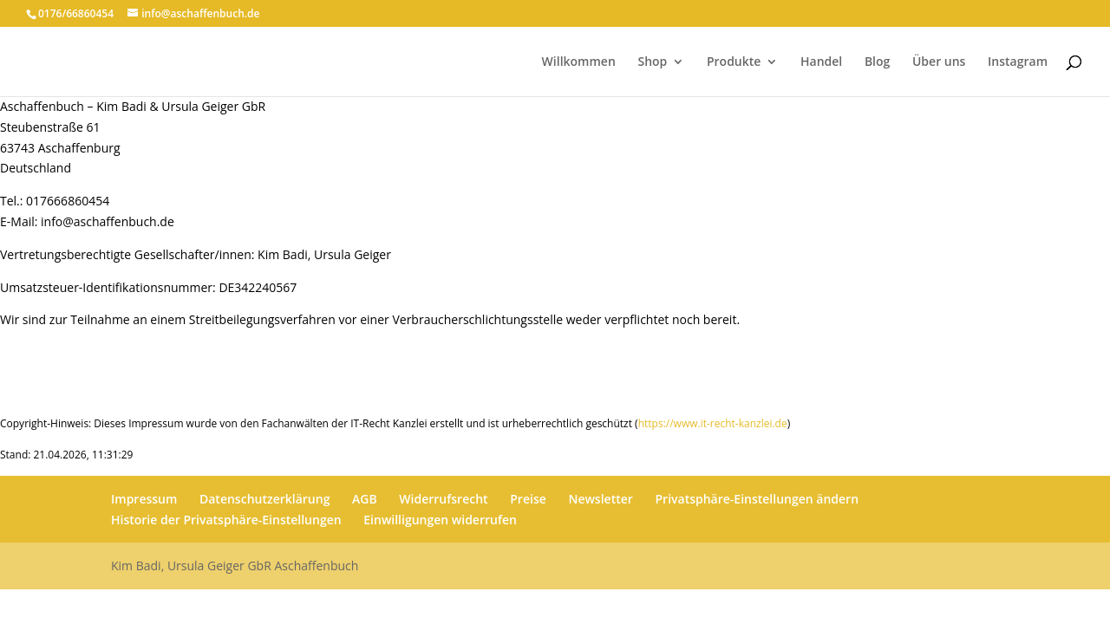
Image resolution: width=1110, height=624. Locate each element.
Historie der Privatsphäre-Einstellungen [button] (226, 519)
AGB (364, 499)
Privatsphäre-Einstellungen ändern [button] (757, 499)
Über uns (938, 62)
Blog (877, 62)
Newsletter (600, 499)
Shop (652, 62)
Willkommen (579, 62)
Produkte (734, 62)
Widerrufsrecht (443, 499)
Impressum (144, 499)
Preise (528, 499)
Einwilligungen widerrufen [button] (440, 519)
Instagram (1018, 62)
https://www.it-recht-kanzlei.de (712, 423)
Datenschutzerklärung (264, 499)
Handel (821, 62)
